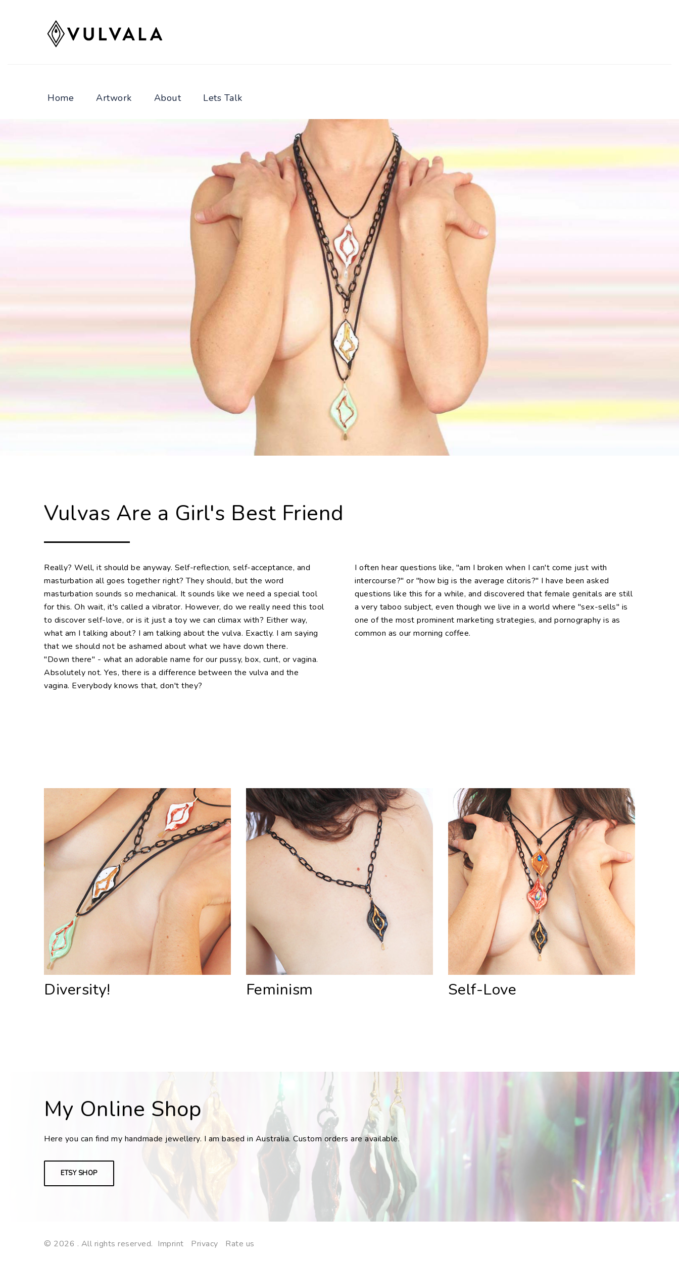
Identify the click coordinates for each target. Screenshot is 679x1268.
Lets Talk (223, 98)
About (167, 98)
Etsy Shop (79, 1173)
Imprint (171, 1243)
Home (60, 98)
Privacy (204, 1243)
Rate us (240, 1243)
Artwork (114, 98)
